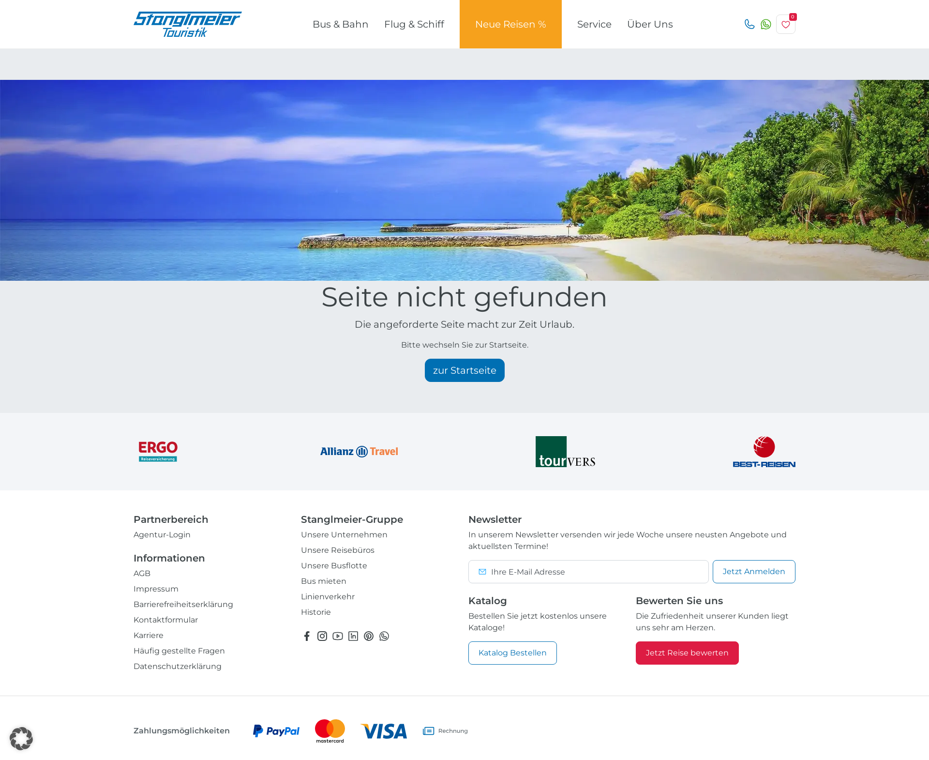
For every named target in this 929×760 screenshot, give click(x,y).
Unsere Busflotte (334, 565)
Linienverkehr (328, 596)
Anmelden (754, 571)
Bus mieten (323, 581)
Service (594, 24)
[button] (21, 738)
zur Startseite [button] (464, 370)
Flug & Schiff (414, 24)
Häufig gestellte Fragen (179, 650)
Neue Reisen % (510, 24)
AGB (142, 573)
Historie (316, 612)
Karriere (149, 635)
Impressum (156, 588)
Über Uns (650, 24)
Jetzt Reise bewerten (687, 652)
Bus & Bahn (341, 24)
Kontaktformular (166, 619)
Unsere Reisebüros (338, 550)
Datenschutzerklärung (178, 666)
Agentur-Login (162, 534)
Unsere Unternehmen (344, 534)
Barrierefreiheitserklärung (183, 604)
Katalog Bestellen (513, 652)
